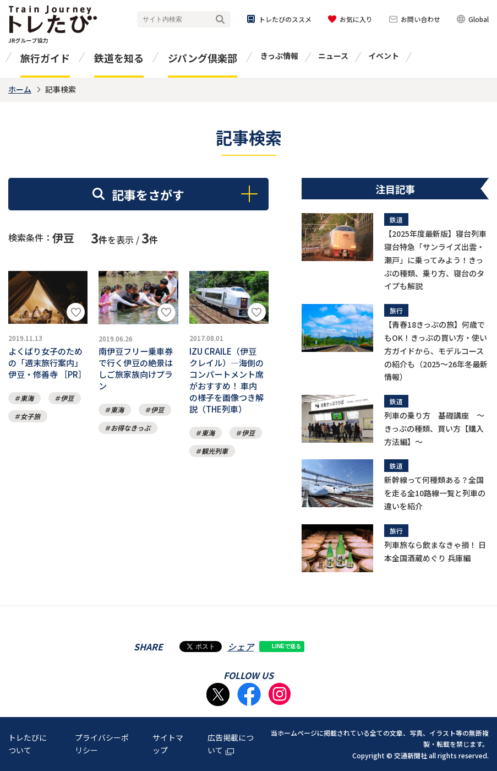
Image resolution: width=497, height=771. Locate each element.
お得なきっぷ (130, 440)
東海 (27, 422)
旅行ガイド (45, 58)
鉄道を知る (119, 58)
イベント (383, 55)
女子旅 (30, 440)
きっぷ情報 (279, 55)
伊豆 (67, 422)
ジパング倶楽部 (202, 58)
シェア (240, 646)
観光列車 (214, 470)
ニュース (333, 55)
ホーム (19, 89)
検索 (220, 19)
